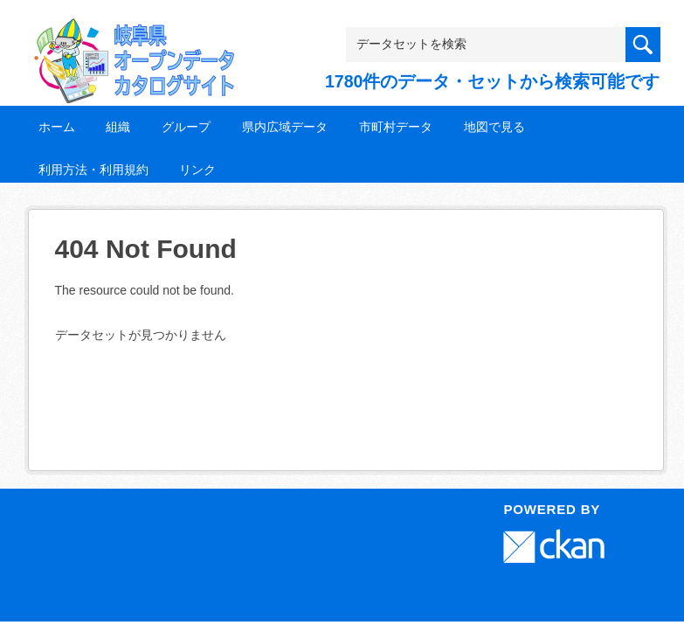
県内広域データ (285, 127)
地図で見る (494, 127)
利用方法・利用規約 (93, 170)
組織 (118, 127)
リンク (197, 170)
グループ (186, 127)
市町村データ (395, 127)
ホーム (56, 127)
